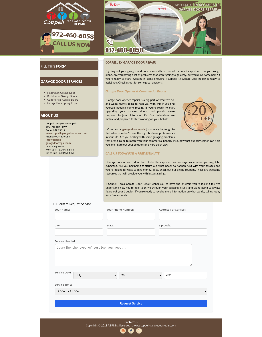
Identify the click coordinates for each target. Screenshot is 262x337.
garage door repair (133, 129)
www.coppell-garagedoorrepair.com (66, 133)
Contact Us (130, 322)
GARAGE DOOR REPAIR (139, 62)
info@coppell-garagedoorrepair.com (58, 141)
